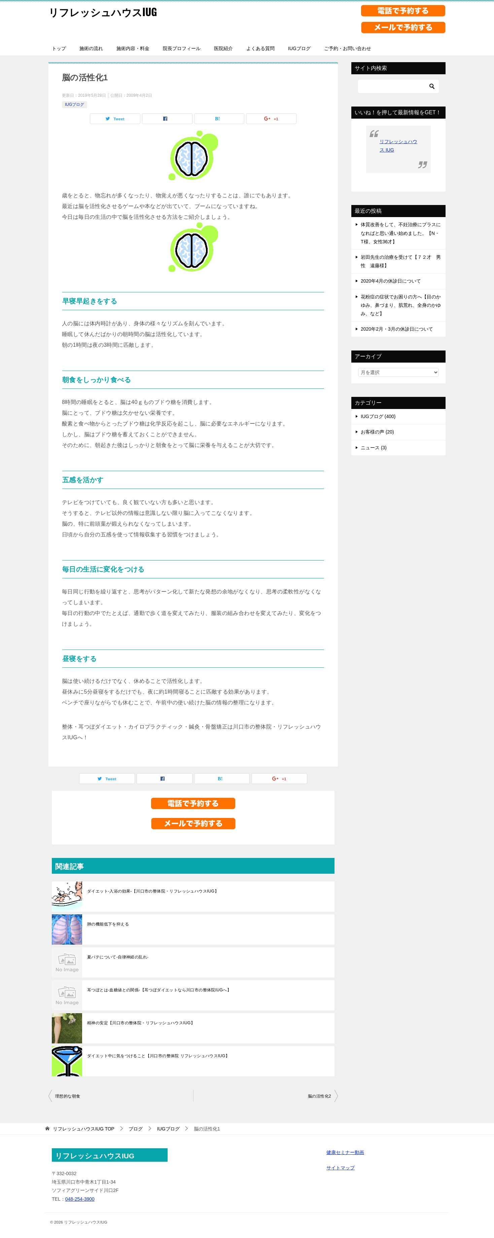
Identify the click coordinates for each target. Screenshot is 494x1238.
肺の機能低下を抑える (108, 924)
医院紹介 (223, 48)
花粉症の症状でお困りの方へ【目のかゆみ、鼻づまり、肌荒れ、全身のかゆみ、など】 (401, 305)
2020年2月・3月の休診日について (397, 329)
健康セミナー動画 (345, 1152)
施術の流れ (91, 48)
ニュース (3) (374, 447)
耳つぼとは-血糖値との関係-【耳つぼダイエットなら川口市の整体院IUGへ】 (159, 990)
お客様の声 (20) (377, 432)
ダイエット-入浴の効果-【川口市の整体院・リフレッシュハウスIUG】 (153, 891)
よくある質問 (260, 48)
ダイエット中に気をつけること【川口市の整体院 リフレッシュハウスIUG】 (158, 1056)
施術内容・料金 (132, 48)
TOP (83, 1128)
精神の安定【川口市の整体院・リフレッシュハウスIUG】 (141, 1023)
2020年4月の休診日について (391, 281)
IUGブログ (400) (378, 416)
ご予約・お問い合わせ (347, 48)
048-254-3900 (80, 1199)
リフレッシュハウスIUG (102, 11)
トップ (59, 48)
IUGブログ (299, 48)
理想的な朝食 (67, 1096)
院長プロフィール (182, 48)
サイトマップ (340, 1167)
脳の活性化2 (319, 1096)
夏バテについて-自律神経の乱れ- (117, 957)
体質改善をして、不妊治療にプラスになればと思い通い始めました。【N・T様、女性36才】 (401, 233)
